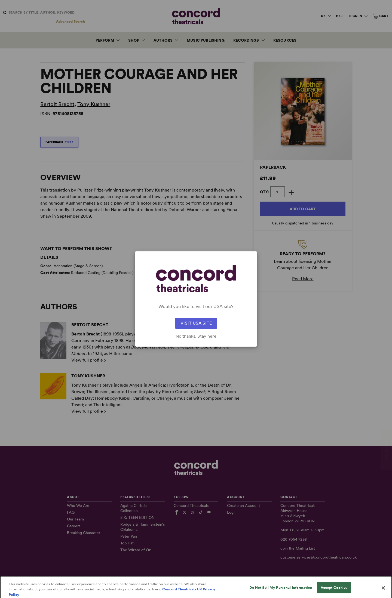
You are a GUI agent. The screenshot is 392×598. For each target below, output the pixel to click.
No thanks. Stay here (196, 336)
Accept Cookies (334, 592)
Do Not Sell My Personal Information (281, 592)
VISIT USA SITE (196, 323)
